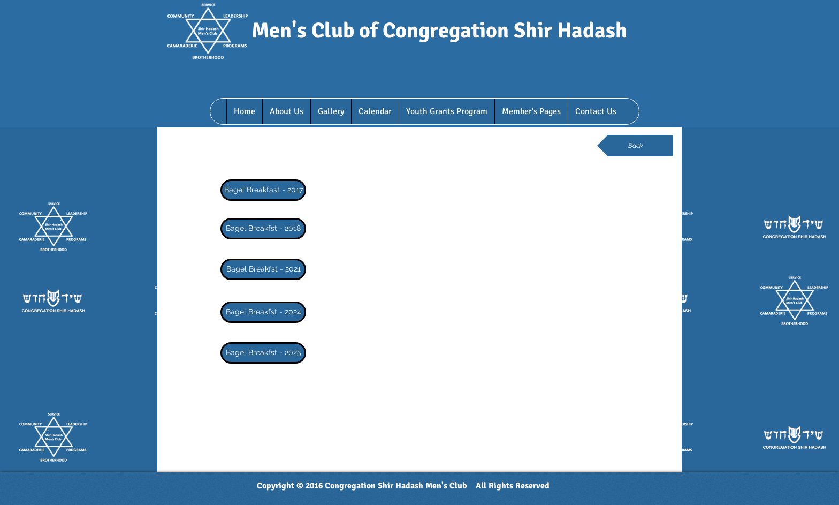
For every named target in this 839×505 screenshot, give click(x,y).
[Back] (635, 145)
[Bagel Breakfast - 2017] (263, 190)
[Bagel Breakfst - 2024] (263, 312)
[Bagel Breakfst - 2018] (263, 228)
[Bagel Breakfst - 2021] (263, 269)
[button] (286, 111)
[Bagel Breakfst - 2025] (263, 353)
